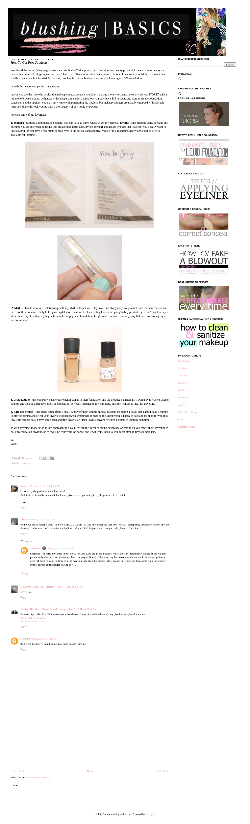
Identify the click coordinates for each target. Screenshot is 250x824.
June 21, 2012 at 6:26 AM (46, 485)
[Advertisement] (89, 739)
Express (182, 382)
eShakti (182, 390)
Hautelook (183, 397)
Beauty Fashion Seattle (32, 621)
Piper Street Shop (187, 412)
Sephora (182, 368)
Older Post (162, 771)
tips (29, 463)
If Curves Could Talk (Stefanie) (37, 586)
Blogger (150, 814)
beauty (23, 463)
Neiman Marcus (186, 426)
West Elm (183, 375)
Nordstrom (184, 360)
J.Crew (181, 404)
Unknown (35, 548)
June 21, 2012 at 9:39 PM (70, 586)
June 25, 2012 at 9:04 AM (60, 548)
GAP (180, 419)
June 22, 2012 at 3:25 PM (44, 638)
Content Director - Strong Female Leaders (44, 608)
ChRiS (24, 519)
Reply (23, 507)
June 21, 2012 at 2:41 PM (42, 519)
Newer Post (18, 771)
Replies (28, 541)
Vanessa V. (26, 485)
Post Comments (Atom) (37, 777)
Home (90, 771)
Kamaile (25, 638)
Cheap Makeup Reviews (33, 617)
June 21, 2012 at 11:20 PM (83, 608)
